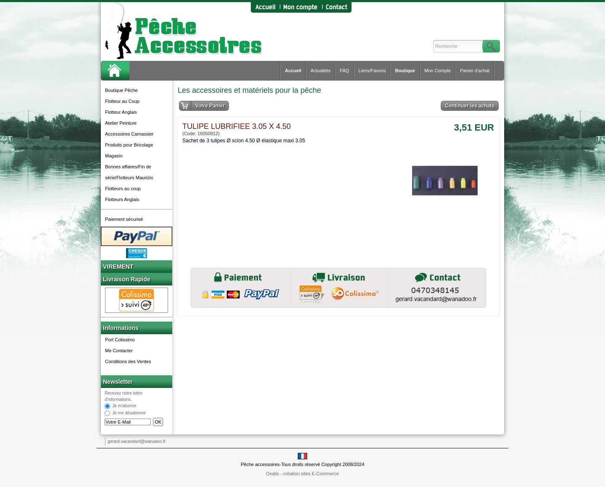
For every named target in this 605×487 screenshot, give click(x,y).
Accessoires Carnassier (129, 133)
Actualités (320, 70)
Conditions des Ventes (128, 361)
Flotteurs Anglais (122, 199)
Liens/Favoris (372, 70)
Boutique (405, 70)
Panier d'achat (474, 70)
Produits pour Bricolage (129, 144)
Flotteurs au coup (123, 188)
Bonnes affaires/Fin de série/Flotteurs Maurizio (129, 172)
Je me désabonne (129, 413)
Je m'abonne (124, 406)
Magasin (114, 155)
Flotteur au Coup (122, 101)
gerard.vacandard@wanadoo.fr (137, 441)
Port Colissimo (120, 339)
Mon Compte (437, 70)
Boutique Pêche (121, 90)
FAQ (344, 70)
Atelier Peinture (121, 123)
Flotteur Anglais (121, 112)
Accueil (293, 70)
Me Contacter (119, 350)
